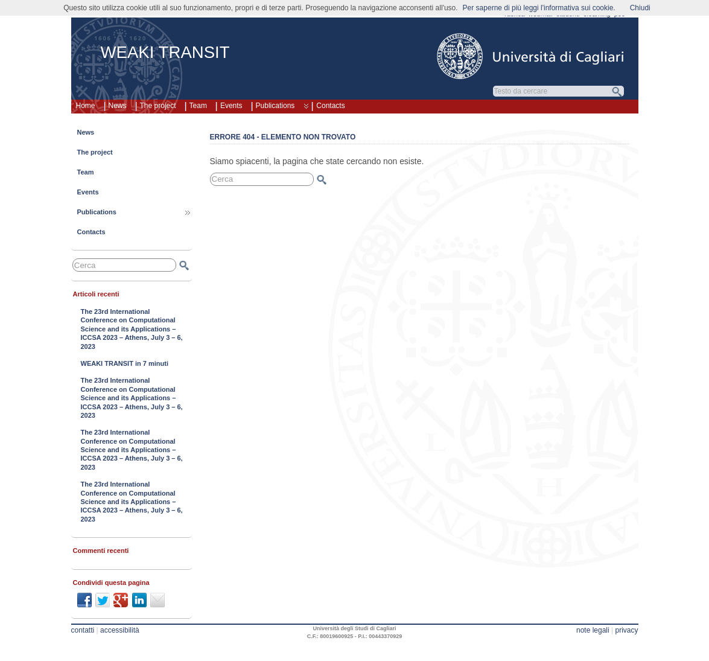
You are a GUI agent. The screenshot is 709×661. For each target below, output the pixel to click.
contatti (83, 630)
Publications (282, 107)
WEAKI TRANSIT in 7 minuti (124, 363)
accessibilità (119, 630)
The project (158, 105)
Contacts (330, 105)
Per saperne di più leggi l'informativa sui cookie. (539, 8)
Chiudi (640, 8)
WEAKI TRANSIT (165, 52)
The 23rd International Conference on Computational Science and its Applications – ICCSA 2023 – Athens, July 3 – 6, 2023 (132, 329)
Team (198, 105)
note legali (592, 630)
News (118, 105)
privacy (626, 630)
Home (85, 105)
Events (231, 105)
